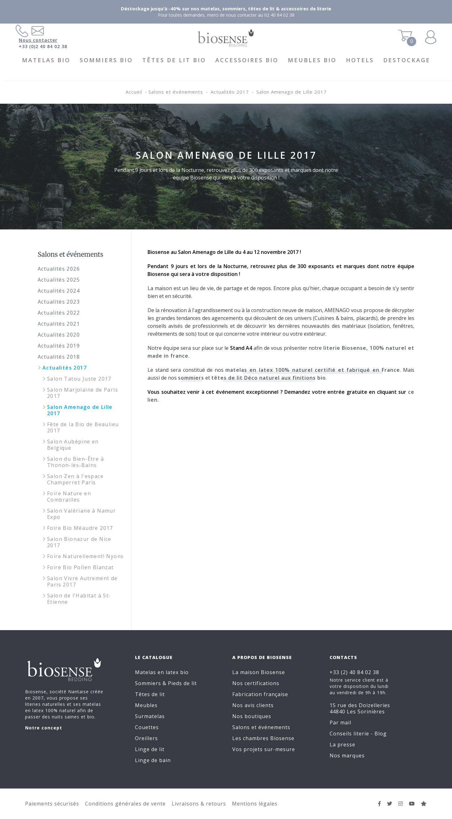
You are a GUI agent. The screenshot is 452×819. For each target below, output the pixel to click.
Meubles (146, 705)
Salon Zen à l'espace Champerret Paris (75, 479)
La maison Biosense (258, 672)
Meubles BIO (312, 60)
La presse (342, 744)
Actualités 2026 (59, 269)
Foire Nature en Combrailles (69, 496)
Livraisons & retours (199, 803)
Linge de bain (153, 760)
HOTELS (360, 60)
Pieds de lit (182, 683)
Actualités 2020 (59, 335)
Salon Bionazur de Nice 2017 (79, 542)
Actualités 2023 (59, 302)
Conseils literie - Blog (358, 733)
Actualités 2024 (59, 291)
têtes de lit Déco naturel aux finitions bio (268, 377)
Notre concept (43, 728)
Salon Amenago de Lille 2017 (291, 92)
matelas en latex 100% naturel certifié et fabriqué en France (312, 369)
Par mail (340, 722)
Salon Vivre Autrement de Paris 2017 (82, 581)
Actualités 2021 (59, 324)
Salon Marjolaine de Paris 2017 (82, 393)
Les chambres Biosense (263, 738)
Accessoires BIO (246, 60)
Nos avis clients (253, 705)
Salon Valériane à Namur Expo (81, 514)
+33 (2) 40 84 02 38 (354, 672)
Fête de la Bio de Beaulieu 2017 (83, 427)
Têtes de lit (150, 694)
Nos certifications (255, 683)
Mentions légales (254, 803)
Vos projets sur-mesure (263, 749)
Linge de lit (149, 749)
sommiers (191, 377)
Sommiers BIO (106, 60)
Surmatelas (150, 716)
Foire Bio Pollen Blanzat (80, 567)
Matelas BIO (46, 60)
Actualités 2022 (59, 313)
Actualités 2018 (59, 357)
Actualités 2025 (59, 280)
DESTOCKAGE (406, 60)
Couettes (147, 727)
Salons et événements (175, 92)
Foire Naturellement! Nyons (85, 556)
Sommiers (148, 683)
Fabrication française (260, 694)
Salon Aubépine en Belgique (73, 444)
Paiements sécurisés (52, 803)
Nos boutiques (251, 716)
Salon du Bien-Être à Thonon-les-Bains (75, 462)
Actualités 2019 (59, 346)
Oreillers (146, 738)
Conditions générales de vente (125, 803)
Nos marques (347, 755)
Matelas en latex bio (162, 672)
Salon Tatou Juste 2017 (79, 379)
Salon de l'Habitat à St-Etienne (79, 598)
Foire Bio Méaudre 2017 (80, 528)
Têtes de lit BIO (174, 60)
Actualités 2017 (230, 92)
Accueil (134, 92)
